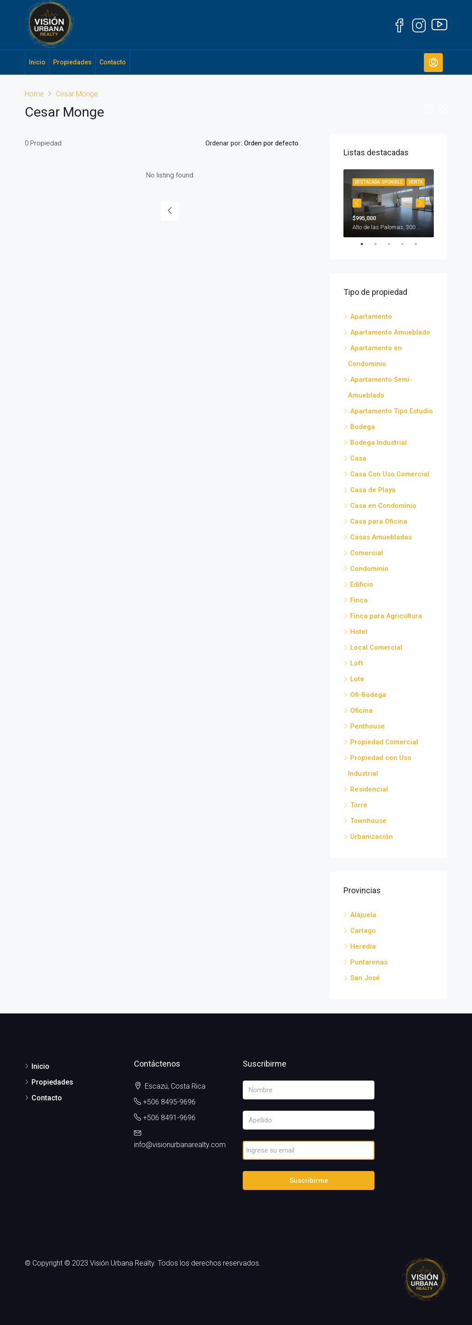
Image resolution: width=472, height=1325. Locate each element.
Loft (356, 663)
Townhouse (368, 821)
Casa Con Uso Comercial (389, 474)
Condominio (369, 569)
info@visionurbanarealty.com (180, 1144)
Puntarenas (368, 962)
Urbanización (371, 836)
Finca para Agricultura (386, 616)
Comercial (366, 553)
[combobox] (279, 143)
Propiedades (72, 62)
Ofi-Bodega (368, 695)
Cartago (363, 931)
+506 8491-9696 (169, 1117)
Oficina (361, 710)
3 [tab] (393, 244)
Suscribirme (308, 1180)
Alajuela (363, 915)
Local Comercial (376, 647)
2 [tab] (379, 244)
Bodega (362, 427)
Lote (357, 679)
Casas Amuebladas (381, 537)
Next (420, 203)
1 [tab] (366, 244)
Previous (356, 203)
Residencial (369, 789)
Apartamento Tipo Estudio (391, 411)
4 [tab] (406, 244)
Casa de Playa (373, 490)
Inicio (37, 62)
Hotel (358, 632)
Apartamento (371, 316)
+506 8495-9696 (169, 1102)
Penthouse (367, 726)
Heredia (363, 946)
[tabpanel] (388, 203)
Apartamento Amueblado (390, 332)
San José (365, 978)
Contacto (112, 62)
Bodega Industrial (378, 443)
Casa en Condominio (383, 506)
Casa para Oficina (378, 521)
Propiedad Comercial (384, 742)
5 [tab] (420, 244)
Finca (359, 600)
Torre (358, 805)
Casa (358, 458)
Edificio (361, 584)
